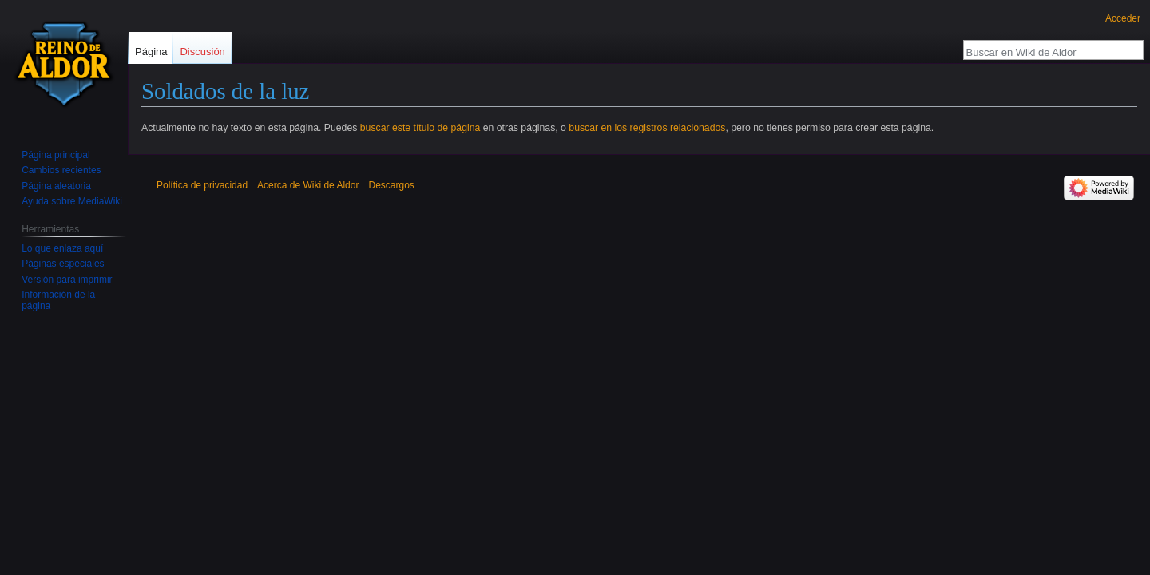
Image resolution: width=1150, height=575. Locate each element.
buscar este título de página (420, 127)
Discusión (202, 52)
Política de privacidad (202, 185)
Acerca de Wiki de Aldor (308, 185)
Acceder (1122, 18)
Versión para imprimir (67, 279)
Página (151, 52)
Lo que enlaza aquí (62, 248)
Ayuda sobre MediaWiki (72, 201)
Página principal (55, 155)
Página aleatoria (56, 186)
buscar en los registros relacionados (647, 127)
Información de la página (58, 300)
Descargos (391, 185)
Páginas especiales (63, 263)
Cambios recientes (61, 170)
